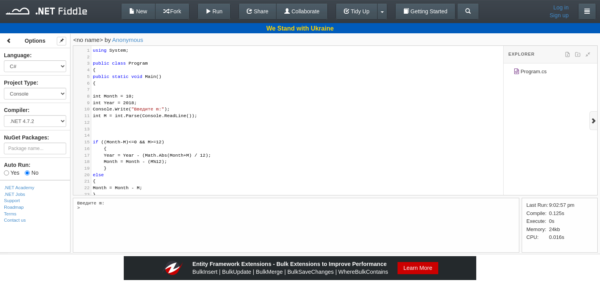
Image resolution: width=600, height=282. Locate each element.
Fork (172, 11)
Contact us (15, 219)
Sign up (559, 15)
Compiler (16, 110)
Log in (561, 7)
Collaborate (302, 11)
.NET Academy (19, 187)
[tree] (550, 73)
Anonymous (127, 39)
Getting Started (425, 11)
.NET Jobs (14, 194)
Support (12, 200)
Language (17, 55)
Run (214, 11)
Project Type (20, 83)
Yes (11, 173)
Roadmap (14, 207)
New (138, 11)
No (31, 173)
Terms (10, 213)
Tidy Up (356, 11)
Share (257, 11)
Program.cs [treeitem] (530, 73)
